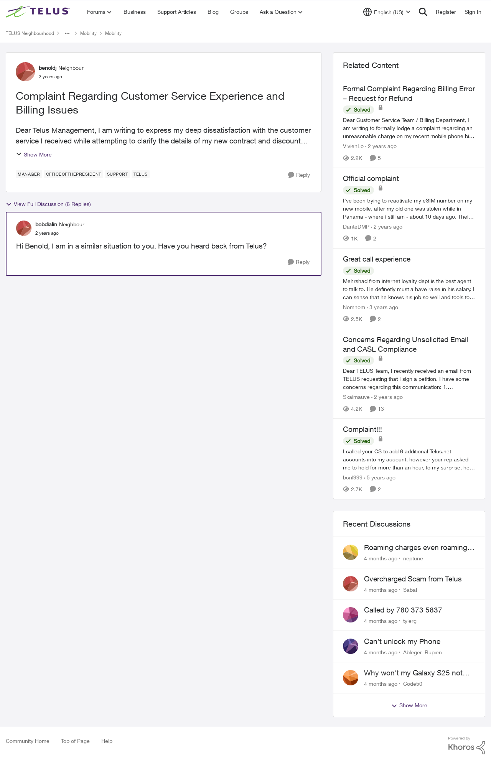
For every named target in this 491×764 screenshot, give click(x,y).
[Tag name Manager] (29, 174)
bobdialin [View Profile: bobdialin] (46, 224)
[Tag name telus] (141, 174)
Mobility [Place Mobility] (88, 33)
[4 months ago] (380, 558)
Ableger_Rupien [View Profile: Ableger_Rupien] (422, 652)
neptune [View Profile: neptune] (413, 558)
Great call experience (376, 259)
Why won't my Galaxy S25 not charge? (413, 673)
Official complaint (371, 178)
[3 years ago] (382, 307)
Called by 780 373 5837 (403, 610)
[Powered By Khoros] (466, 745)
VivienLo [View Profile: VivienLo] (353, 146)
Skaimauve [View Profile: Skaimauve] (356, 397)
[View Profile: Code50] (350, 677)
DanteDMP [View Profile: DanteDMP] (356, 226)
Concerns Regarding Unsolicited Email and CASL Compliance (405, 344)
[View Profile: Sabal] (350, 583)
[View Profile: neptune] (350, 552)
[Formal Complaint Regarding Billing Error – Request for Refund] (409, 128)
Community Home (27, 741)
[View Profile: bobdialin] (23, 228)
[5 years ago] (379, 477)
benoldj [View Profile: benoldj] (47, 67)
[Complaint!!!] (409, 459)
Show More (34, 154)
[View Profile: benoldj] (25, 71)
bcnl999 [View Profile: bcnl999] (352, 477)
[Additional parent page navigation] (67, 33)
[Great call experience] (409, 289)
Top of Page (75, 741)
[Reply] (299, 175)
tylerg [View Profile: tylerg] (410, 620)
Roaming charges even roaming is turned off (419, 547)
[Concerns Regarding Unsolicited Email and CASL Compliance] (409, 379)
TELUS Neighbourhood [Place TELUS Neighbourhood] (30, 33)
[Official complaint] (409, 208)
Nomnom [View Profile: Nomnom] (354, 307)
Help (106, 741)
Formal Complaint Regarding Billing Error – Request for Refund (409, 93)
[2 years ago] (381, 146)
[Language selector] (387, 12)
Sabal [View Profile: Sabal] (410, 589)
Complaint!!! (362, 429)
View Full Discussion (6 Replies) (48, 204)
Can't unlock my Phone (402, 641)
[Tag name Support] (117, 174)
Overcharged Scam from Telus (413, 579)
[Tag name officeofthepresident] (73, 174)
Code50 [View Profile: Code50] (412, 683)
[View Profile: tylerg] (350, 614)
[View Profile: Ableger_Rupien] (350, 646)
